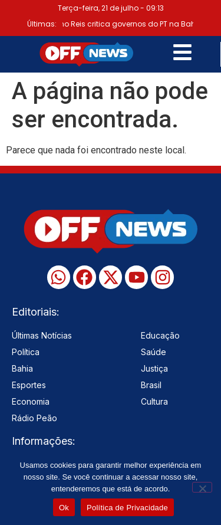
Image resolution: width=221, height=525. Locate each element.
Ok (64, 507)
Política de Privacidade (127, 507)
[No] (202, 487)
